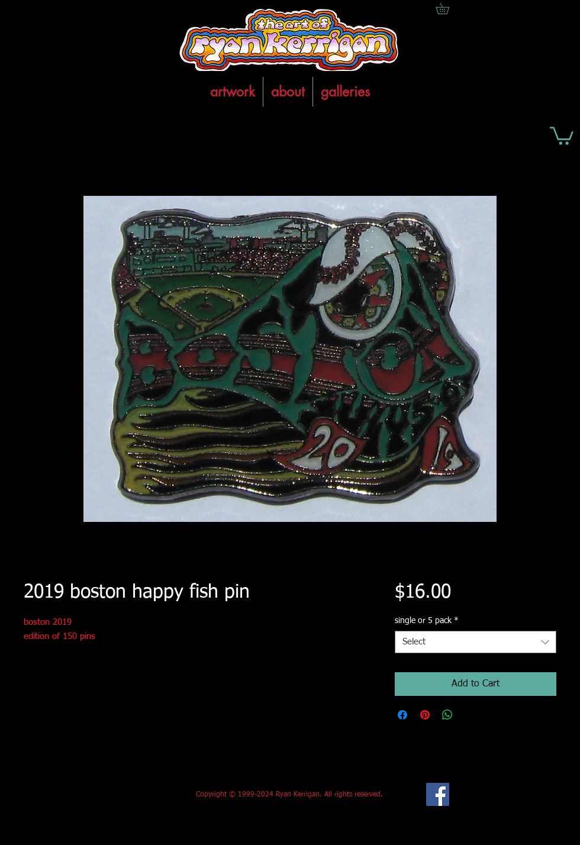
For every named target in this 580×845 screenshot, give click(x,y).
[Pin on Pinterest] (425, 715)
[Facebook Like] (111, 795)
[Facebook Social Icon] (437, 794)
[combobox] (475, 642)
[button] (561, 135)
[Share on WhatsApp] (447, 715)
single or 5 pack (427, 621)
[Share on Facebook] (402, 715)
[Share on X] (470, 715)
